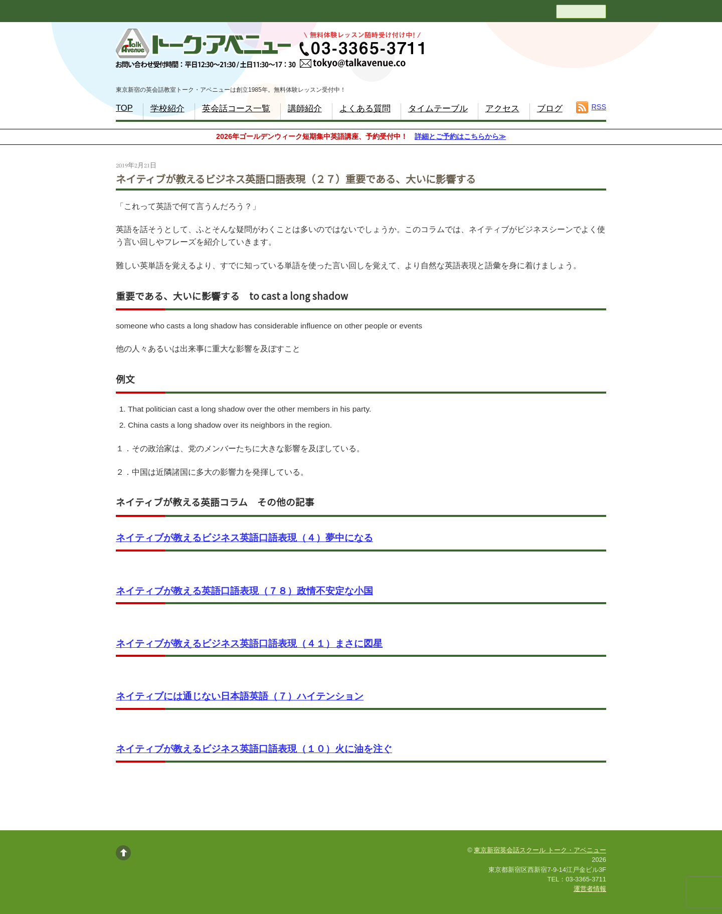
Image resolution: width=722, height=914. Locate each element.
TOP (124, 108)
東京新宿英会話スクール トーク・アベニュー (540, 850)
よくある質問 (365, 108)
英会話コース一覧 (236, 108)
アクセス (502, 108)
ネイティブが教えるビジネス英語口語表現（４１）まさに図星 (249, 643)
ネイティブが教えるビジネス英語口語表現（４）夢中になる (244, 537)
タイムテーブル (438, 108)
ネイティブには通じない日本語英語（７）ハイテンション (240, 696)
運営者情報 (590, 888)
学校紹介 (167, 108)
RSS (598, 107)
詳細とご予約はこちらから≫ (460, 136)
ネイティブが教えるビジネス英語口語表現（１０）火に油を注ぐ (254, 749)
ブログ (550, 108)
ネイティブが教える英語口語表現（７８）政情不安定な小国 (244, 591)
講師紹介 (305, 108)
